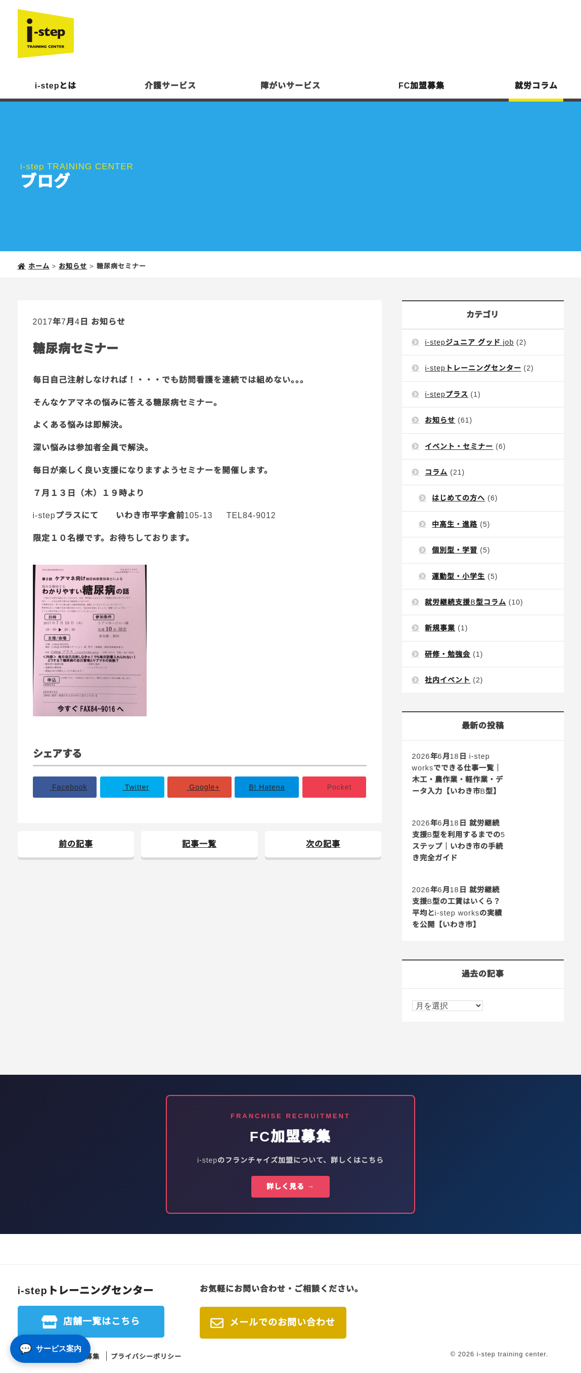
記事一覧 (199, 844)
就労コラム (536, 85)
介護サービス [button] (170, 85)
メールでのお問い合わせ (282, 1322)
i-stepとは (56, 85)
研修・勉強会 (447, 654)
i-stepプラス (446, 394)
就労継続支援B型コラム (465, 602)
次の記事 (323, 844)
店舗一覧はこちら (101, 1321)
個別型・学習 (454, 550)
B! (267, 787)
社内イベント (447, 680)
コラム (436, 472)
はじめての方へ (458, 498)
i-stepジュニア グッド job (469, 342)
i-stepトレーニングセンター (473, 368)
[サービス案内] (50, 1349)
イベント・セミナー (459, 446)
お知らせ (108, 321)
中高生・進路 (454, 524)
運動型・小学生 (458, 576)
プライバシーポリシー (146, 1356)
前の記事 (76, 844)
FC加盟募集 (421, 85)
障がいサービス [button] (290, 85)
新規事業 (440, 628)
